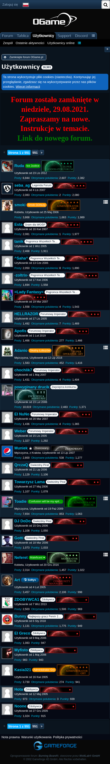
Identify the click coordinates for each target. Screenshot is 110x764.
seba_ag (22, 185)
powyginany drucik (31, 387)
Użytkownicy (43, 35)
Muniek (21, 448)
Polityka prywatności (67, 737)
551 (35, 152)
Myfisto (21, 650)
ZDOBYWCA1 (26, 599)
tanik (18, 241)
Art (17, 580)
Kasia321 (22, 670)
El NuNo (21, 414)
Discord (81, 35)
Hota (18, 689)
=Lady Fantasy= (29, 292)
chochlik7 (23, 370)
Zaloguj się (10, 4)
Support (64, 35)
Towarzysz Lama (29, 482)
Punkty (72, 178)
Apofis (20, 331)
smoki (20, 205)
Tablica (23, 35)
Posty (17, 178)
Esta (18, 224)
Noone (20, 706)
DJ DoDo (22, 521)
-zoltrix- (21, 275)
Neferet (21, 557)
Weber (20, 431)
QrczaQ (21, 465)
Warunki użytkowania (36, 737)
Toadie (20, 501)
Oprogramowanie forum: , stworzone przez (55, 755)
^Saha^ (21, 258)
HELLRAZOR (26, 314)
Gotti (18, 538)
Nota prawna (11, 737)
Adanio (20, 350)
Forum (7, 35)
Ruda (19, 166)
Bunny (20, 616)
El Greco (22, 633)
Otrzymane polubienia (44, 178)
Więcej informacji (28, 86)
